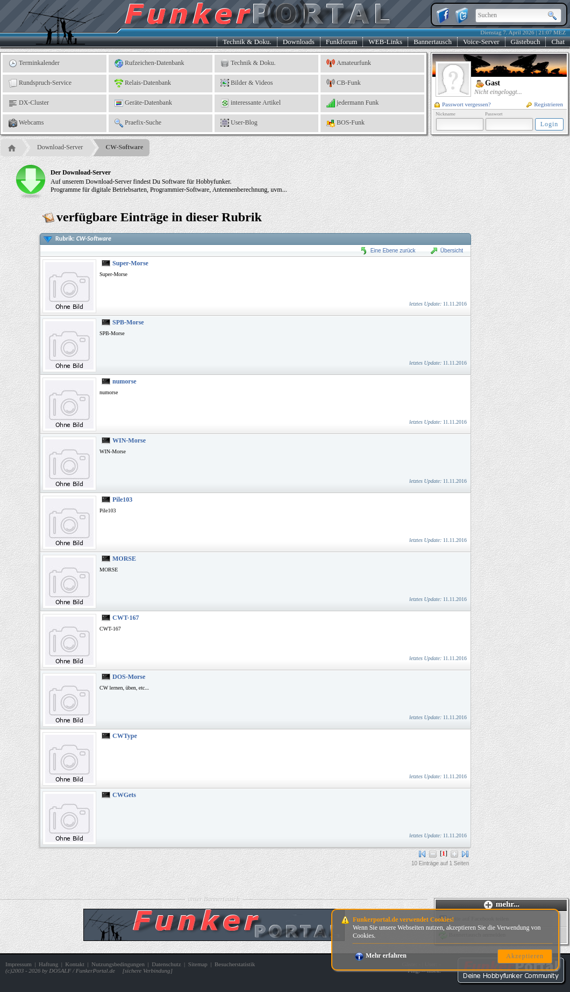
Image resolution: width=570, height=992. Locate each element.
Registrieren (544, 104)
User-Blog (239, 123)
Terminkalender (34, 63)
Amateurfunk (348, 63)
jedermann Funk (352, 103)
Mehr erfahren (381, 955)
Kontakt (74, 964)
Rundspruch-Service (40, 83)
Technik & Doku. (247, 42)
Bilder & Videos (246, 83)
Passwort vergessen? (462, 104)
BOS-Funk (345, 123)
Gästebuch (525, 42)
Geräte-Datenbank (143, 103)
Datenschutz (166, 964)
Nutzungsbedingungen (118, 964)
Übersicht (446, 251)
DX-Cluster (29, 103)
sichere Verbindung (147, 970)
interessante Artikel (250, 103)
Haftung (48, 964)
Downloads (299, 42)
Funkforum (342, 42)
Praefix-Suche (138, 123)
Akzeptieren (525, 956)
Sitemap (198, 964)
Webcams (26, 123)
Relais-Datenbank (143, 83)
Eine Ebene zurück (388, 251)
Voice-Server (481, 42)
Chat (558, 42)
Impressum (18, 964)
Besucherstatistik (235, 964)
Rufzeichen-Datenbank (149, 63)
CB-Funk (343, 83)
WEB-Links (385, 42)
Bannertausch (433, 42)
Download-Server (60, 147)
